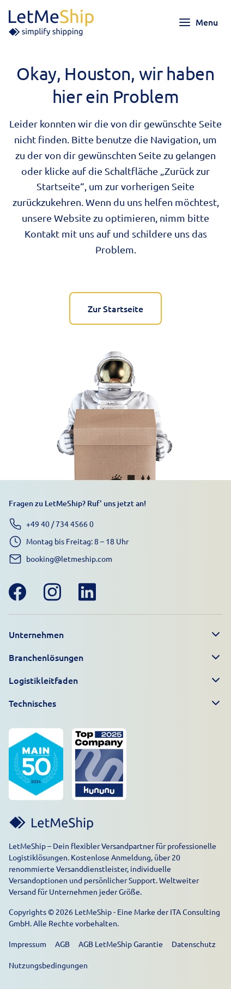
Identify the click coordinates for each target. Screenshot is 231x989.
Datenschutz (194, 944)
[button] (115, 635)
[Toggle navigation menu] (198, 22)
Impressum (27, 944)
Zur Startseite (115, 308)
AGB (62, 944)
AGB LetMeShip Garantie (120, 944)
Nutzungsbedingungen (48, 965)
